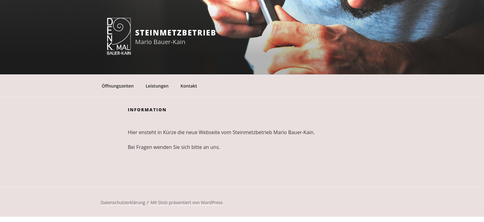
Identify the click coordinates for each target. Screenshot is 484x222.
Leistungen (157, 86)
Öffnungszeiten (118, 86)
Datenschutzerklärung (123, 202)
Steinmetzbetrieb (175, 32)
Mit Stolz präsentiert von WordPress (186, 202)
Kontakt (189, 86)
